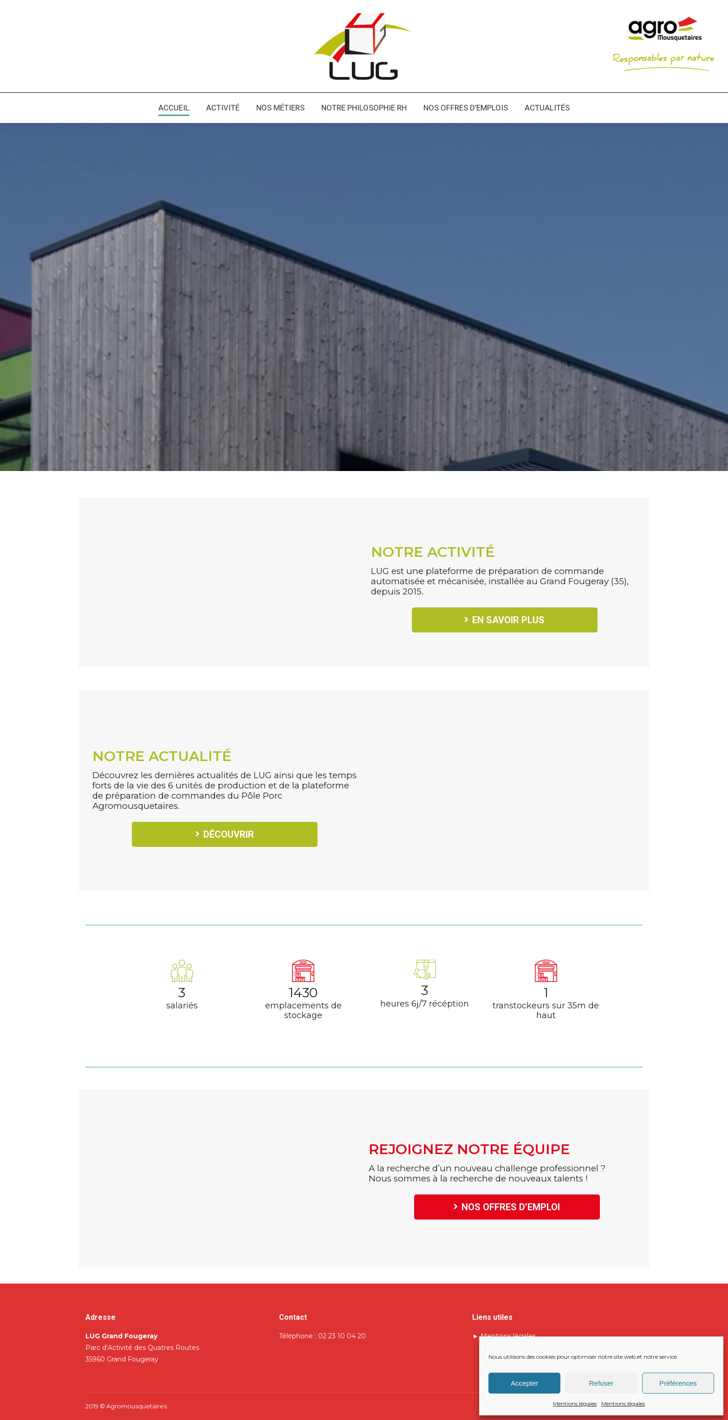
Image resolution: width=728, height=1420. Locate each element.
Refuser (601, 1383)
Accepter (524, 1383)
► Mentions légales (504, 1336)
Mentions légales (575, 1403)
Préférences (678, 1383)
